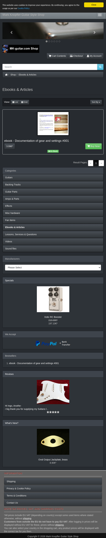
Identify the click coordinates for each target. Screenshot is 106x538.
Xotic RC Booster (53, 317)
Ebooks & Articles (27, 74)
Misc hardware (12, 213)
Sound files (10, 248)
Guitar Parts (11, 191)
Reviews (9, 374)
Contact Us (12, 502)
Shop (13, 74)
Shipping (11, 481)
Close (93, 4)
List (15, 102)
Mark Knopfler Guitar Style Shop (23, 14)
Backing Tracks (13, 184)
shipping (27, 518)
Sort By (96, 102)
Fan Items (10, 220)
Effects (8, 206)
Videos (8, 241)
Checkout (76, 56)
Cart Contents (57, 56)
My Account (94, 56)
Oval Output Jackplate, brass (53, 459)
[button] (10, 30)
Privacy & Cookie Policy (19, 488)
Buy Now (93, 146)
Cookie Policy (24, 8)
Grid (24, 102)
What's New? (11, 423)
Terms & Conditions (16, 495)
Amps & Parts (12, 199)
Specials (9, 280)
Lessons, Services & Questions (21, 234)
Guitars (8, 177)
